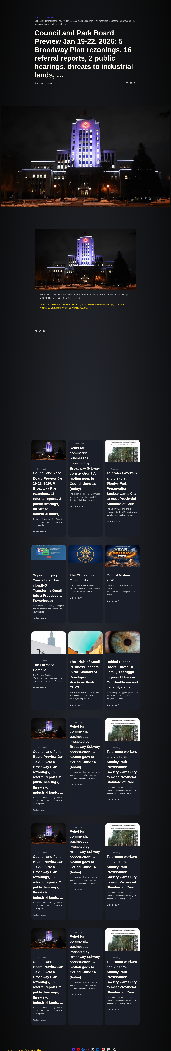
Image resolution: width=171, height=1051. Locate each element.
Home (37, 17)
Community (48, 17)
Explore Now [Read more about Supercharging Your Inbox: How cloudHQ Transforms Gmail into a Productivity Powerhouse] (39, 618)
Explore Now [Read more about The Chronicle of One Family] (76, 598)
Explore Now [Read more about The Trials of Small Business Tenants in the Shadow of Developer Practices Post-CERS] (76, 705)
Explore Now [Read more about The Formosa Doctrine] (39, 687)
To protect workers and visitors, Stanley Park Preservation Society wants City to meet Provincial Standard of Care (122, 488)
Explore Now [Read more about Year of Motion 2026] (113, 601)
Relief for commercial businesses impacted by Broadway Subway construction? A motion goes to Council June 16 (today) (85, 468)
